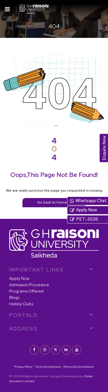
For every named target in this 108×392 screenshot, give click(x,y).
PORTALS (23, 315)
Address (23, 329)
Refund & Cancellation (78, 367)
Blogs (14, 297)
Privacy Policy (23, 367)
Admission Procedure (29, 284)
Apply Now (19, 278)
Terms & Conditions (48, 367)
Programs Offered (26, 291)
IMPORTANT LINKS (36, 270)
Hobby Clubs (21, 303)
